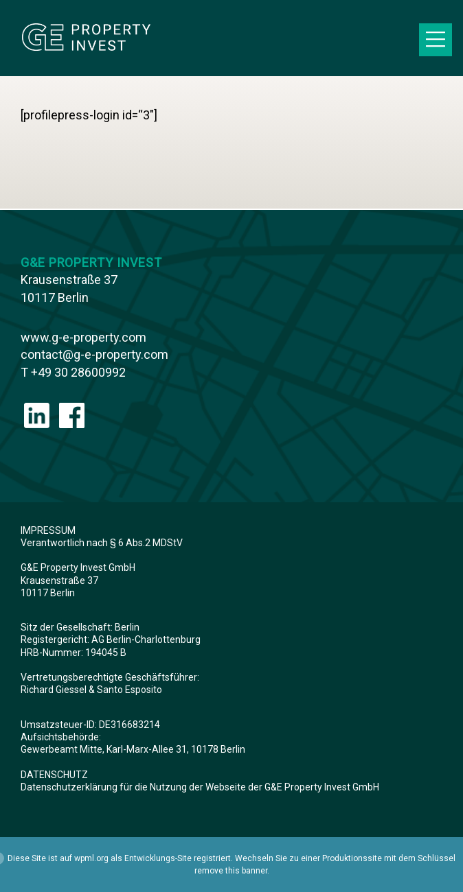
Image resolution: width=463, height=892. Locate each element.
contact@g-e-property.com (94, 354)
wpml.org (91, 858)
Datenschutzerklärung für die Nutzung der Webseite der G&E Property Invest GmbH (200, 787)
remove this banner (230, 871)
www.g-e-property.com (83, 337)
